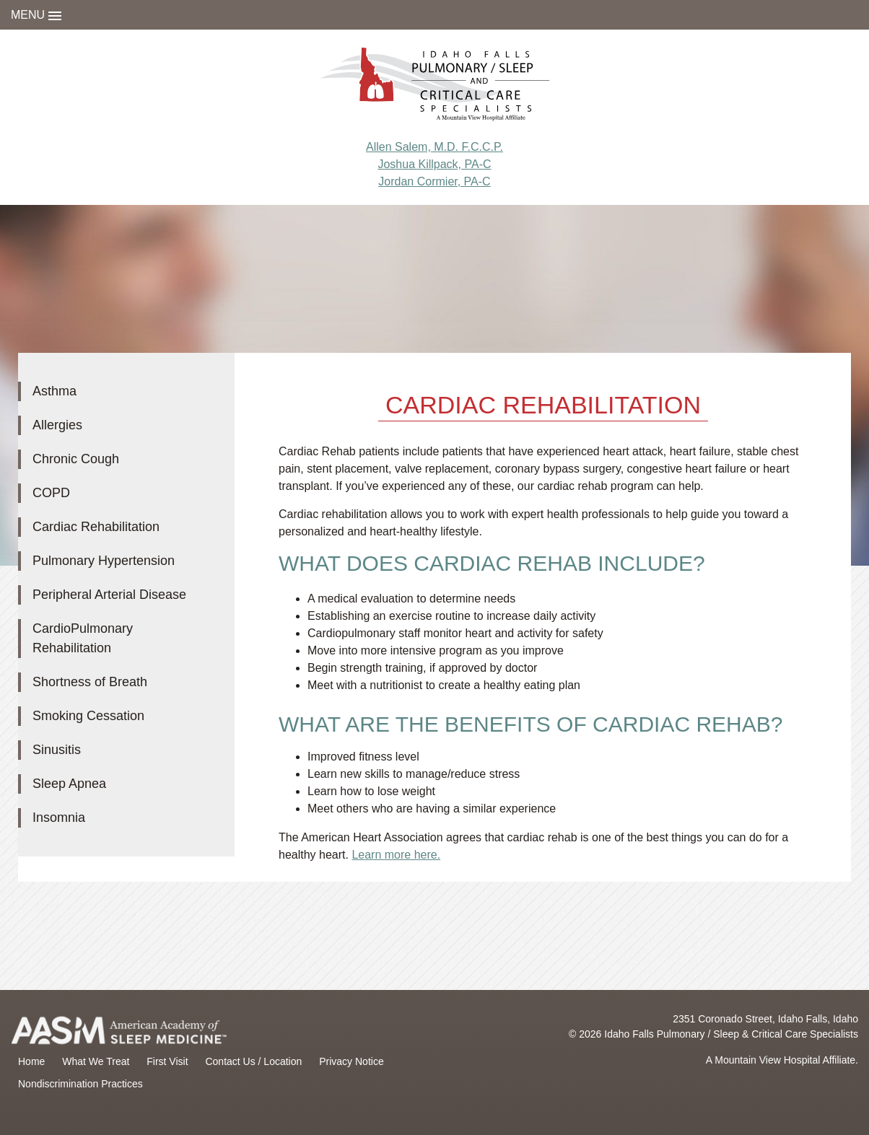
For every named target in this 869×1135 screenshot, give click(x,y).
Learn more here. (395, 855)
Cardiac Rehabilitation (96, 527)
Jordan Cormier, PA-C (434, 181)
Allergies (57, 425)
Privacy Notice (351, 1061)
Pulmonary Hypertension (103, 560)
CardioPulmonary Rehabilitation (82, 638)
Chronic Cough (75, 459)
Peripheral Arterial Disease (109, 594)
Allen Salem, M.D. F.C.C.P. (434, 147)
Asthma (54, 391)
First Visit (167, 1061)
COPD (51, 493)
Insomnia (58, 817)
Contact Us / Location (253, 1061)
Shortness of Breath (89, 682)
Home (31, 1061)
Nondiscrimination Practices (80, 1084)
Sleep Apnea (69, 783)
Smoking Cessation (88, 716)
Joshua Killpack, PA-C (434, 164)
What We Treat (95, 1061)
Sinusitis (56, 749)
